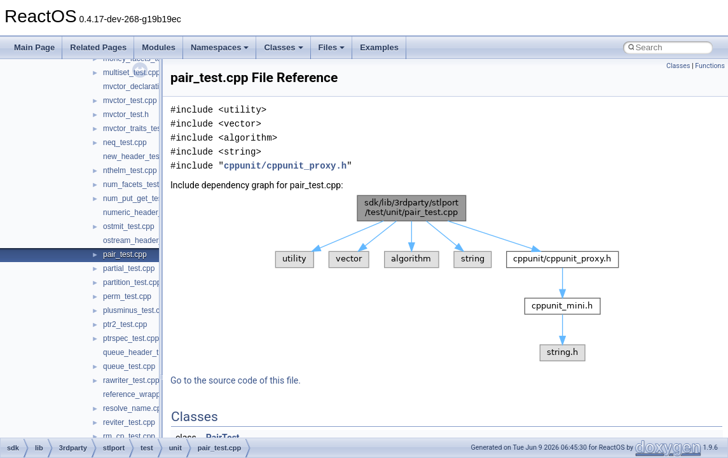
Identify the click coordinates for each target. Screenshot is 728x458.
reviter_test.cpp (129, 422)
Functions (710, 66)
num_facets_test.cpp (138, 184)
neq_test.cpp (125, 142)
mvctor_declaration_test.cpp (150, 86)
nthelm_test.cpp (130, 170)
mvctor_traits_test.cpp (140, 128)
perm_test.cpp (127, 296)
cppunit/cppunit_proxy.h (285, 166)
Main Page (34, 47)
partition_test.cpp (132, 282)
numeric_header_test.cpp (146, 212)
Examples (379, 47)
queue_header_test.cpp (143, 352)
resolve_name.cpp (134, 408)
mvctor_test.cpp (130, 100)
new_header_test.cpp (139, 156)
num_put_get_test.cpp (141, 198)
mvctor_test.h (126, 114)
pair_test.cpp (125, 254)
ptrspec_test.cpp (131, 338)
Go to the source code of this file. (235, 380)
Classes (283, 47)
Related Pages (98, 47)
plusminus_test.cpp (135, 310)
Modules (158, 47)
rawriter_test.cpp (131, 380)
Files (332, 47)
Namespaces (220, 47)
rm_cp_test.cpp (129, 436)
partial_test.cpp (129, 268)
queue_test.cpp (129, 366)
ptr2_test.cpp (125, 324)
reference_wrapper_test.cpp (150, 394)
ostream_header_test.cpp (146, 240)
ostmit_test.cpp (129, 226)
